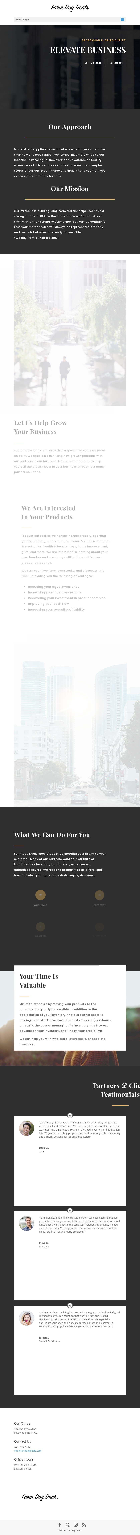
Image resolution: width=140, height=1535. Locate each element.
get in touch (92, 62)
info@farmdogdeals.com (27, 1450)
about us (116, 62)
